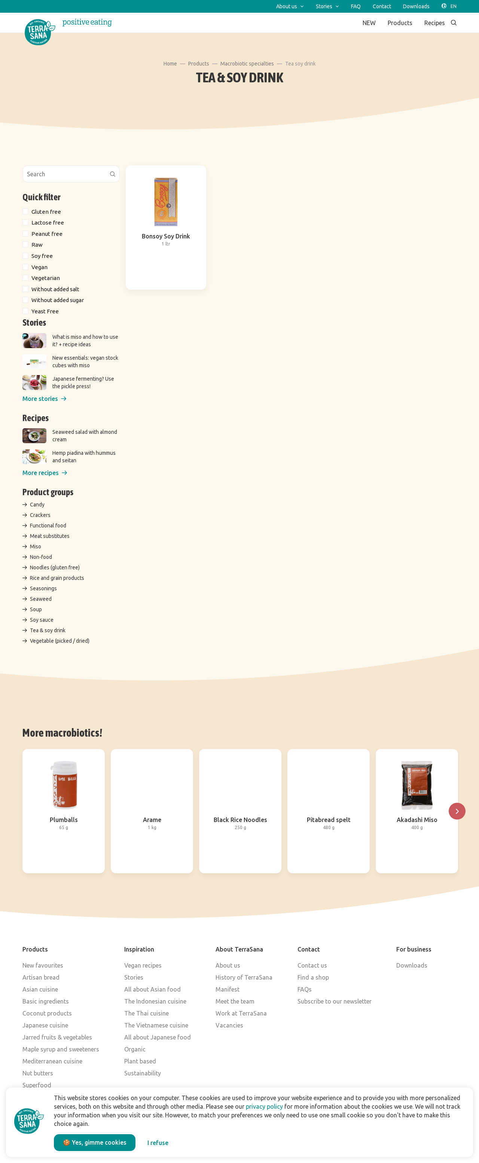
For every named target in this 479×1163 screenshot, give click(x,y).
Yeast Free (45, 311)
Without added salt (55, 289)
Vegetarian (45, 278)
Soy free (42, 256)
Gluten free (46, 211)
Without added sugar (57, 300)
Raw (37, 244)
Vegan (39, 267)
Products (198, 64)
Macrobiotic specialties (247, 64)
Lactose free (47, 222)
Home (170, 64)
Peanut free (46, 234)
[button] (44, 399)
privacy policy (264, 1106)
